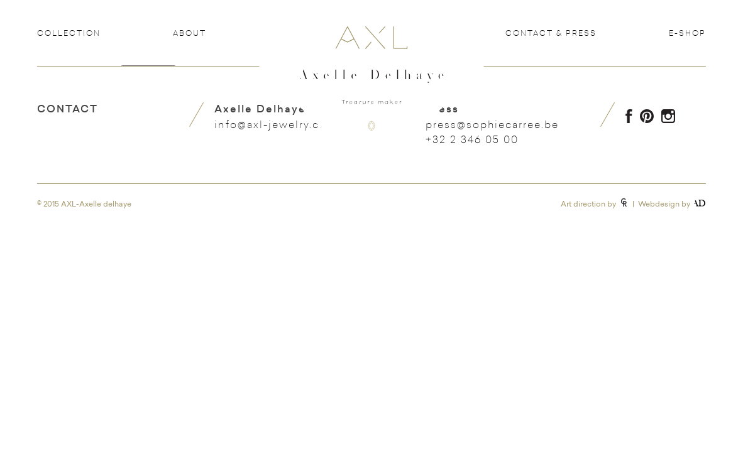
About (189, 33)
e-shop (687, 33)
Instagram (668, 116)
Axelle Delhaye (371, 88)
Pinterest (647, 116)
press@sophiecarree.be (492, 124)
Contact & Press (551, 33)
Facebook (628, 116)
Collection (69, 33)
